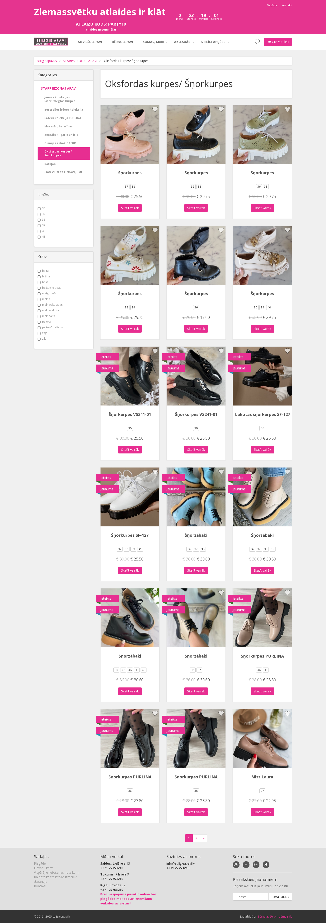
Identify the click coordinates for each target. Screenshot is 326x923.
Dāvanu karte (44, 868)
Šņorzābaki (196, 535)
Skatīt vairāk (130, 208)
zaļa (42, 333)
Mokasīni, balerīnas (58, 126)
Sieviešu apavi (91, 42)
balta (43, 271)
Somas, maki (155, 42)
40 (41, 231)
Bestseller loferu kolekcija (63, 110)
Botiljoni (50, 164)
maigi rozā (47, 293)
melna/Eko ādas (50, 305)
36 (41, 208)
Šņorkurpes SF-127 (130, 535)
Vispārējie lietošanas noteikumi (56, 872)
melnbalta (46, 316)
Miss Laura (262, 777)
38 (41, 220)
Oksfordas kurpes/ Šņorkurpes (58, 153)
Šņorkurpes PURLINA (262, 656)
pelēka (44, 322)
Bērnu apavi (124, 42)
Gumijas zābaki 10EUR (60, 143)
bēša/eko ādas (49, 288)
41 (41, 237)
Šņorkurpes (129, 172)
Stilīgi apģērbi (215, 42)
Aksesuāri (184, 42)
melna (44, 299)
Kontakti (287, 5)
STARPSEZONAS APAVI (80, 61)
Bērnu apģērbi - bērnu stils (275, 916)
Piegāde (272, 5)
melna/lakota (48, 310)
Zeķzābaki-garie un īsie (61, 135)
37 (41, 214)
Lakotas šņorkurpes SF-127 (262, 414)
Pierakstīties (280, 896)
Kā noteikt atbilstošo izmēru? (55, 877)
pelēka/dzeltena (50, 327)
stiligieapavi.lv (47, 61)
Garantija (40, 881)
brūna (44, 276)
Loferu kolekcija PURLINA (62, 118)
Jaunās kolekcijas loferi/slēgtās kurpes (59, 99)
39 (41, 225)
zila (42, 339)
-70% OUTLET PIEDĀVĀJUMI (63, 172)
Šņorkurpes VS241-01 (130, 414)
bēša (43, 282)
